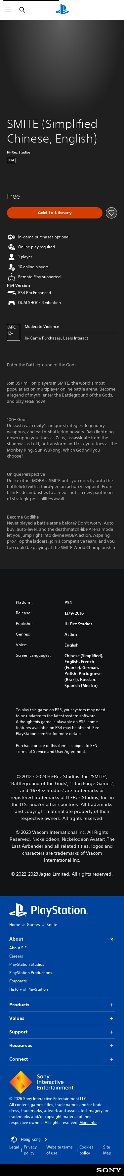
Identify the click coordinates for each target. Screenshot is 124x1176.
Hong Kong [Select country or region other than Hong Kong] (29, 1139)
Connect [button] (62, 1059)
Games (33, 924)
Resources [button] (62, 1045)
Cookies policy (86, 1150)
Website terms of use (59, 1150)
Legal (14, 1147)
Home (14, 924)
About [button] (62, 939)
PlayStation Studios (26, 964)
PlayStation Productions (30, 972)
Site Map (107, 1150)
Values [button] (62, 1018)
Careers (16, 956)
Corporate (18, 981)
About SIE (17, 948)
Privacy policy (30, 1150)
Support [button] (62, 1032)
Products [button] (62, 1005)
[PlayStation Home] (62, 10)
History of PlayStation (28, 989)
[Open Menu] (7, 10)
